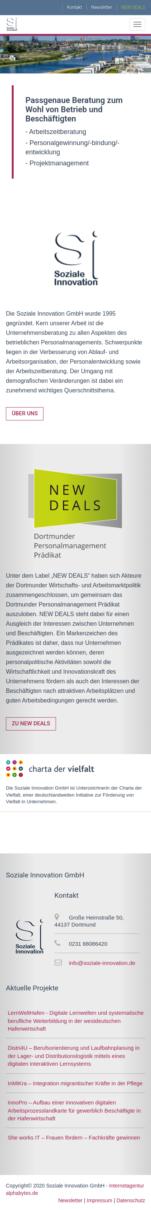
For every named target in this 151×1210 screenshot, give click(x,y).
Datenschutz (130, 1200)
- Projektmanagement (57, 163)
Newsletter (101, 7)
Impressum (99, 1200)
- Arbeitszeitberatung (55, 131)
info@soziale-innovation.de (102, 963)
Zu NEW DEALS (31, 723)
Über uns (25, 413)
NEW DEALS (133, 7)
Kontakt (74, 7)
